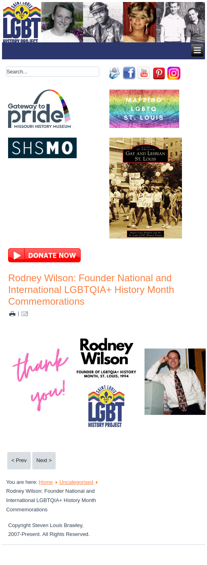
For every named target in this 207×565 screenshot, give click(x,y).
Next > (44, 460)
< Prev (19, 460)
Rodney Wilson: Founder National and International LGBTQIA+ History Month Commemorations (91, 289)
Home (46, 482)
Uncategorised (76, 482)
